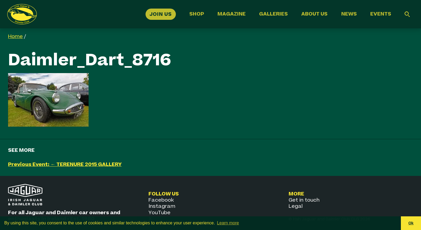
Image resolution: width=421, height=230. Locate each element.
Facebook (161, 200)
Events (380, 14)
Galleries (273, 14)
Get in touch (304, 200)
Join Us (161, 14)
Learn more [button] (228, 223)
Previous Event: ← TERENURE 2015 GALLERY (65, 164)
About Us (314, 14)
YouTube (159, 212)
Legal (296, 206)
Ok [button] (410, 223)
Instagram (161, 206)
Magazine (231, 14)
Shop (196, 14)
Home (15, 36)
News (349, 14)
